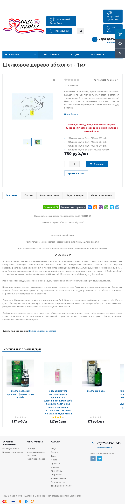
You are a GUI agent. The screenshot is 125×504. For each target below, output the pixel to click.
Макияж (55, 467)
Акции (75, 54)
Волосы (54, 452)
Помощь (31, 448)
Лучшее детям (58, 482)
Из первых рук (59, 31)
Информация (35, 442)
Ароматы (55, 463)
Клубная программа (9, 443)
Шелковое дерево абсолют (42, 331)
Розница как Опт (10, 448)
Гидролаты (56, 474)
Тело (53, 456)
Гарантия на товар (36, 459)
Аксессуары (56, 471)
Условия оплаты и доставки (36, 453)
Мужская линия (58, 478)
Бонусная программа (12, 452)
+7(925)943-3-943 (111, 39)
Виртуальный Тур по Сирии (60, 20)
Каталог (14, 54)
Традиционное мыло (61, 486)
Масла (54, 459)
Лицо (53, 448)
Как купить (97, 54)
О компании (51, 54)
